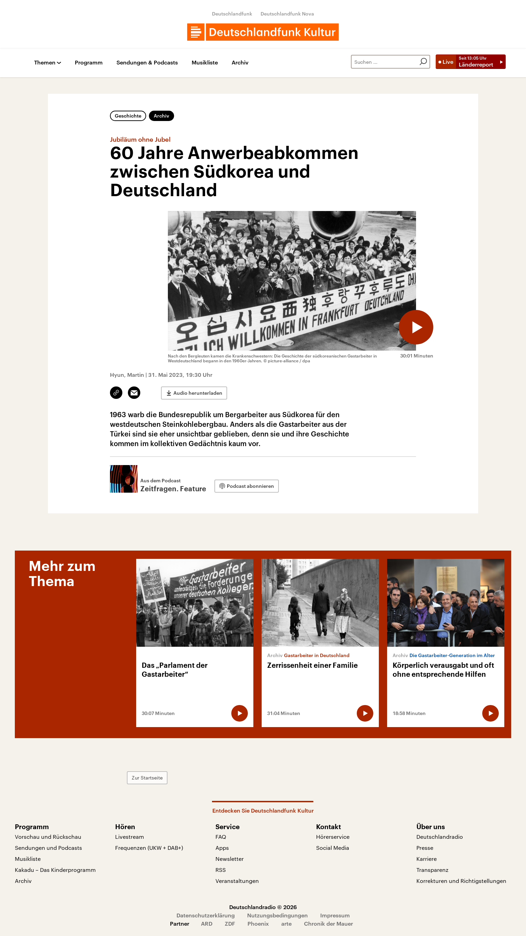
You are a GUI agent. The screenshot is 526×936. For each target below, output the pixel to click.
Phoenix (258, 923)
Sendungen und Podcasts (48, 847)
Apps (222, 847)
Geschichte (128, 116)
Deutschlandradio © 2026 (263, 907)
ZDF (230, 923)
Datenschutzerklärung (205, 915)
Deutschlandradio (439, 836)
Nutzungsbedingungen (277, 915)
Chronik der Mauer (328, 923)
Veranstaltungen (237, 880)
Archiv (240, 63)
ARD (206, 923)
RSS (220, 869)
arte (286, 923)
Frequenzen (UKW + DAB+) (149, 847)
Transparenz (432, 869)
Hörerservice (333, 836)
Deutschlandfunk (232, 14)
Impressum (335, 915)
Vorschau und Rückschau (48, 836)
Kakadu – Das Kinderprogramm (55, 869)
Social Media (332, 847)
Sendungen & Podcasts (147, 63)
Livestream (129, 836)
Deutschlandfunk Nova (287, 14)
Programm (89, 63)
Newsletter (229, 858)
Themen (44, 63)
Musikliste (205, 63)
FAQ (220, 836)
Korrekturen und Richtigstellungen (461, 880)
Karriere (426, 858)
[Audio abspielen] (416, 327)
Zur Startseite (147, 778)
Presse (424, 847)
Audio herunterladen (197, 393)
